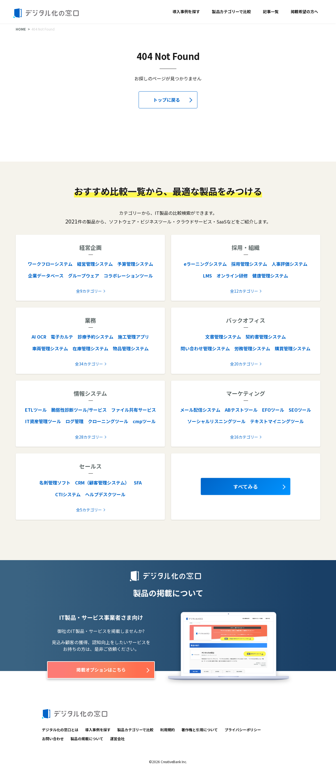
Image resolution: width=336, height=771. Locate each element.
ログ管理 (74, 421)
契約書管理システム (266, 336)
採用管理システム (249, 263)
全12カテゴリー (244, 291)
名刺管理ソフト (55, 482)
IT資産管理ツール (43, 421)
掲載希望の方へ (304, 11)
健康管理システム (270, 275)
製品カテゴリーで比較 (231, 11)
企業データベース (46, 275)
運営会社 (117, 738)
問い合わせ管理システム (205, 348)
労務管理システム (252, 348)
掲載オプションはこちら (101, 669)
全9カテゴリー (89, 291)
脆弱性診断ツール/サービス (79, 409)
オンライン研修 (232, 275)
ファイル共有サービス (133, 409)
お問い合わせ (53, 738)
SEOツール (300, 409)
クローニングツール (108, 421)
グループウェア (83, 275)
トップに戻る (166, 99)
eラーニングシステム (205, 263)
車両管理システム (50, 348)
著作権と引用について (199, 729)
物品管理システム (131, 348)
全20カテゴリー (244, 364)
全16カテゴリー (244, 437)
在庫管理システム (90, 348)
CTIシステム (68, 494)
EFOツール (273, 409)
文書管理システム (223, 336)
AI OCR (39, 336)
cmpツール (144, 421)
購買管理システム (293, 348)
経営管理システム (95, 263)
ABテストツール (241, 409)
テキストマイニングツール (277, 421)
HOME (21, 29)
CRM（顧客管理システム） (102, 482)
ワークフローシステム (50, 263)
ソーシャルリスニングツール (216, 421)
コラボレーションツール (128, 275)
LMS (207, 275)
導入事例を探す (186, 11)
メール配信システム (200, 409)
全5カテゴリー (89, 510)
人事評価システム (289, 263)
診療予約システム (95, 336)
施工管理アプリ (133, 336)
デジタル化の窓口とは (60, 729)
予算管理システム (135, 263)
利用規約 (167, 729)
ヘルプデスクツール (105, 494)
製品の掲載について (87, 738)
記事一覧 (271, 11)
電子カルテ (62, 336)
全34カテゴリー (89, 364)
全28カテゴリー (89, 437)
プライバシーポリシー (243, 729)
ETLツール (36, 409)
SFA (138, 482)
